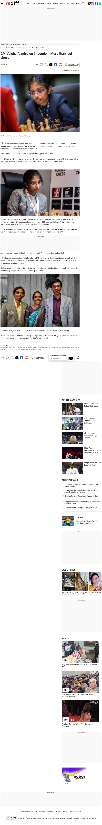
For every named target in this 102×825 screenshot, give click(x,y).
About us (76, 818)
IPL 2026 (65, 783)
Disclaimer (45, 818)
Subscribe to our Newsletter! (58, 355)
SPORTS (62, 4)
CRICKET (55, 4)
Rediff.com (26, 818)
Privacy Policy (54, 818)
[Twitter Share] (50, 65)
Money (58, 812)
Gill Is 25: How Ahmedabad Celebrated (89, 420)
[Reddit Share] (60, 65)
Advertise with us (36, 818)
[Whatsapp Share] (46, 65)
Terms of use (84, 818)
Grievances (92, 818)
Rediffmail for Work (27, 812)
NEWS (33, 4)
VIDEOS (65, 638)
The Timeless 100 (75, 812)
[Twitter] (89, 3)
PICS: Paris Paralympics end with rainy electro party (92, 450)
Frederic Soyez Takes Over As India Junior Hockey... (87, 522)
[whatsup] (100, 3)
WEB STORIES (68, 570)
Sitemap (62, 818)
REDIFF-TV (79, 4)
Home (2, 48)
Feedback (69, 818)
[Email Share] (41, 65)
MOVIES (48, 4)
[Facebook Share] (55, 65)
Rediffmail (50, 812)
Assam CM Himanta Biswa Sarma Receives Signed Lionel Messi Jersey (80, 491)
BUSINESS (41, 4)
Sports (8, 48)
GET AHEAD (70, 4)
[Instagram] (93, 3)
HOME (28, 4)
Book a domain (40, 812)
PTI (7, 65)
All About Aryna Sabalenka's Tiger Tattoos (90, 435)
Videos (65, 812)
